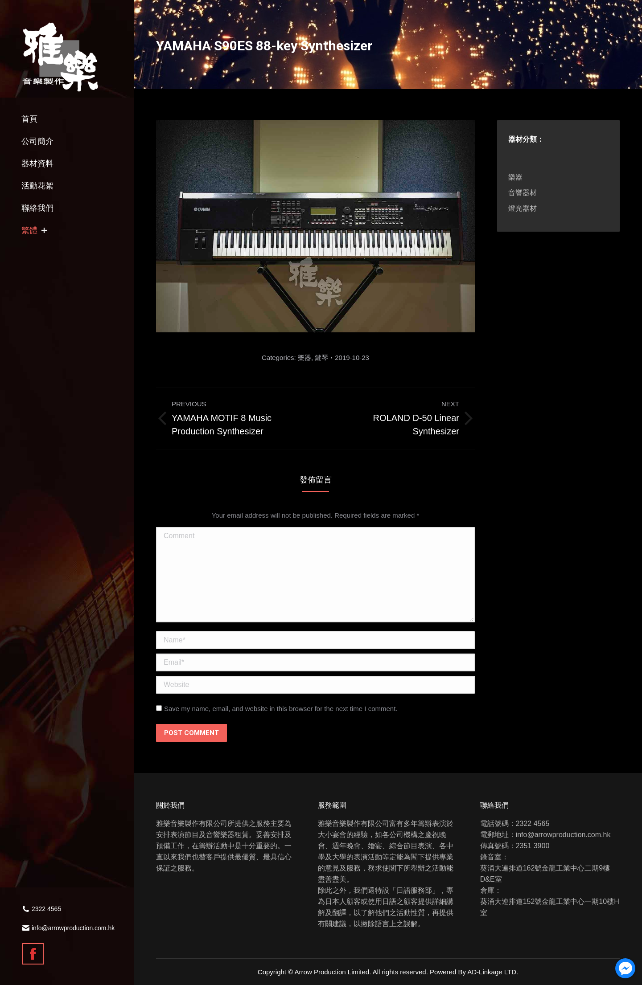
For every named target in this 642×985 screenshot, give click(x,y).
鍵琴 (321, 357)
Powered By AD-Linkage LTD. (474, 972)
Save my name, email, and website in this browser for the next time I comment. (281, 708)
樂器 (304, 357)
